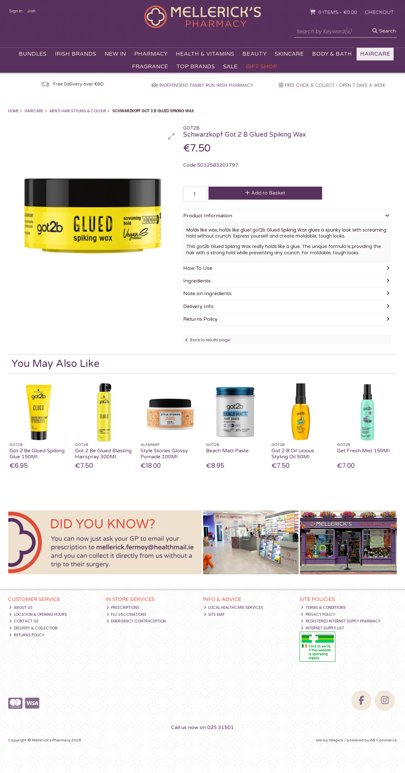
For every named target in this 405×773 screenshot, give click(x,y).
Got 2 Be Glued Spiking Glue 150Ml (37, 454)
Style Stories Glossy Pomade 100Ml (164, 454)
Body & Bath (332, 54)
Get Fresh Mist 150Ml (363, 451)
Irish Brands (75, 54)
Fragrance (150, 66)
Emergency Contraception (136, 621)
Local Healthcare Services (234, 607)
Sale (230, 66)
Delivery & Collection (33, 628)
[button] (171, 136)
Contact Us (24, 621)
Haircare (375, 54)
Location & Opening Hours (38, 614)
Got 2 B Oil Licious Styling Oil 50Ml (292, 454)
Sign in (15, 11)
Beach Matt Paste (227, 451)
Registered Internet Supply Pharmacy (341, 621)
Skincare (289, 54)
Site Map (214, 614)
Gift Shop (261, 66)
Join (31, 11)
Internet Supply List (322, 628)
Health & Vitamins (205, 54)
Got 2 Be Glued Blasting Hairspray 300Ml (103, 454)
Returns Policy (26, 635)
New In (115, 54)
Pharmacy (150, 54)
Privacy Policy (318, 614)
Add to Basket (265, 193)
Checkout (379, 12)
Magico (336, 740)
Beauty (254, 54)
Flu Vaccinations (127, 614)
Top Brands (195, 66)
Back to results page (210, 340)
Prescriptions (123, 607)
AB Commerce (383, 740)
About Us (21, 607)
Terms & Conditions (323, 607)
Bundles (33, 54)
